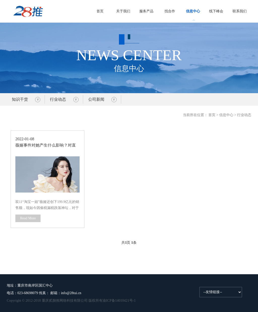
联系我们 (240, 11)
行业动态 (58, 99)
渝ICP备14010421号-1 (119, 300)
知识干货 (20, 99)
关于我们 (123, 11)
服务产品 (146, 11)
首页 (100, 11)
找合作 (170, 11)
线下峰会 (216, 11)
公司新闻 (96, 99)
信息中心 (193, 11)
